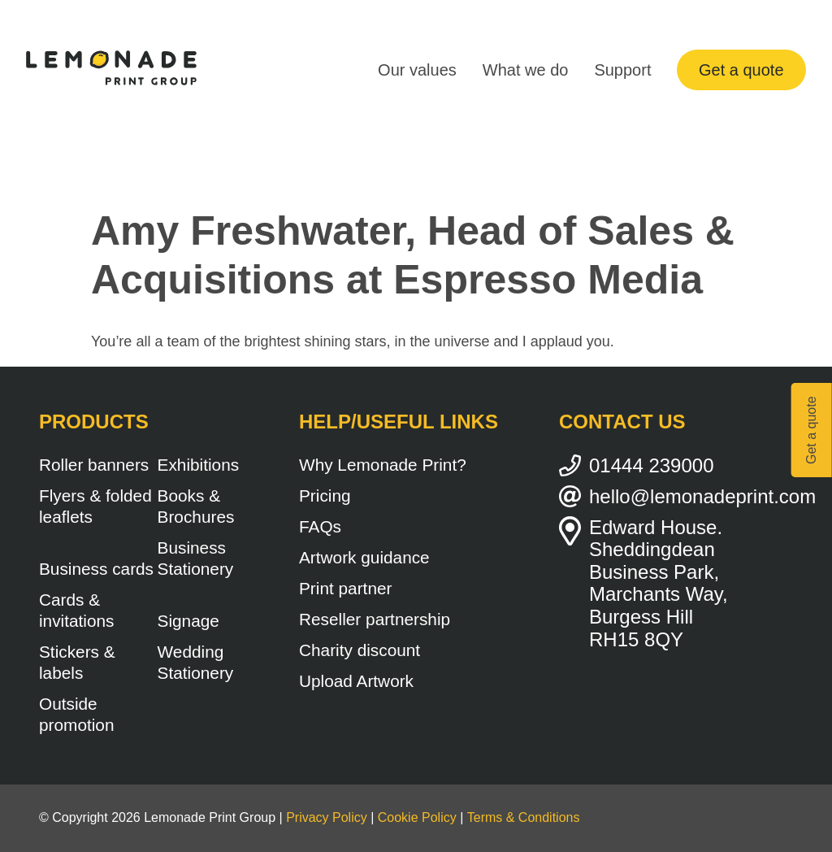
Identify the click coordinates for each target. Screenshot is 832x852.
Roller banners (94, 464)
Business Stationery (196, 558)
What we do (526, 70)
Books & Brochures (196, 506)
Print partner (345, 588)
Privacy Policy (326, 817)
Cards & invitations (76, 610)
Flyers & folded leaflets (95, 506)
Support (622, 70)
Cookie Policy (417, 817)
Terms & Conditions (523, 817)
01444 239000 (651, 465)
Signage (188, 620)
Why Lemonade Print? (382, 464)
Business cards (96, 568)
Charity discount (359, 650)
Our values (417, 70)
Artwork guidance (364, 557)
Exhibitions (199, 464)
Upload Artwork (356, 681)
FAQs (320, 526)
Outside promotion (76, 714)
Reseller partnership (374, 619)
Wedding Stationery (196, 662)
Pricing (325, 495)
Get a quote (741, 70)
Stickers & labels (77, 662)
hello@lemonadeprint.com (691, 496)
